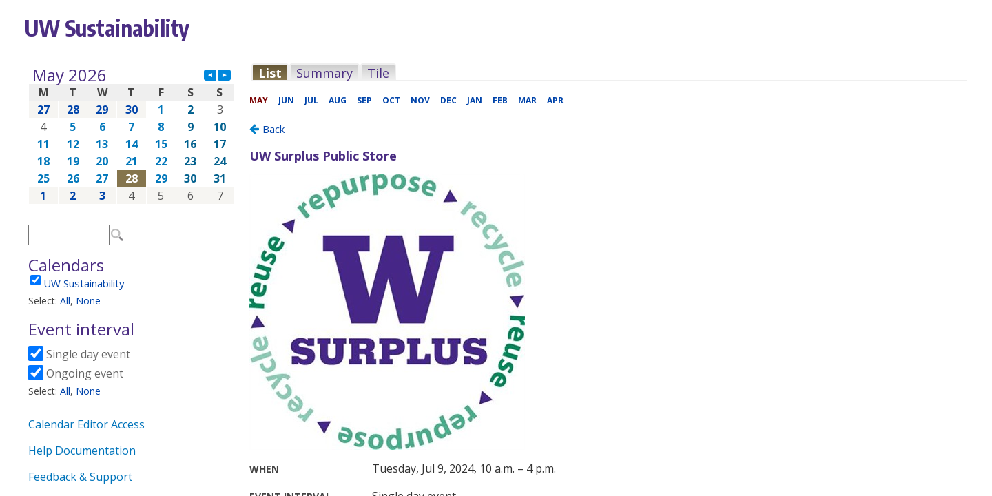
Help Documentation (82, 450)
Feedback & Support (80, 476)
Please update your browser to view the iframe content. (131, 135)
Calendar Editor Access (86, 424)
